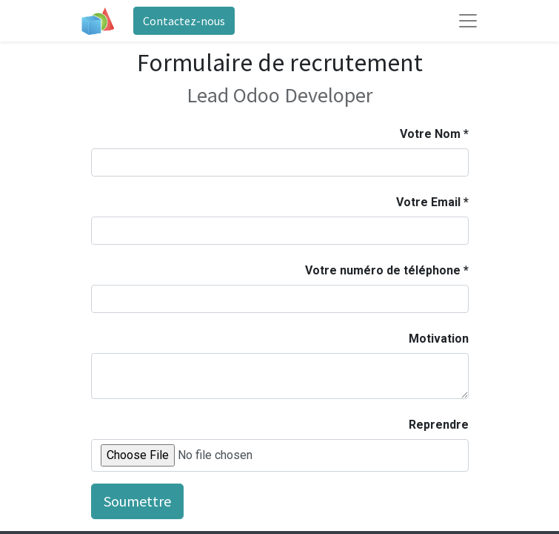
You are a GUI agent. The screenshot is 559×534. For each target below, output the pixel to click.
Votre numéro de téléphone (383, 270)
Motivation (439, 339)
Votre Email (428, 202)
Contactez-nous (184, 20)
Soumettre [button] (137, 501)
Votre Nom (430, 134)
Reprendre (439, 425)
